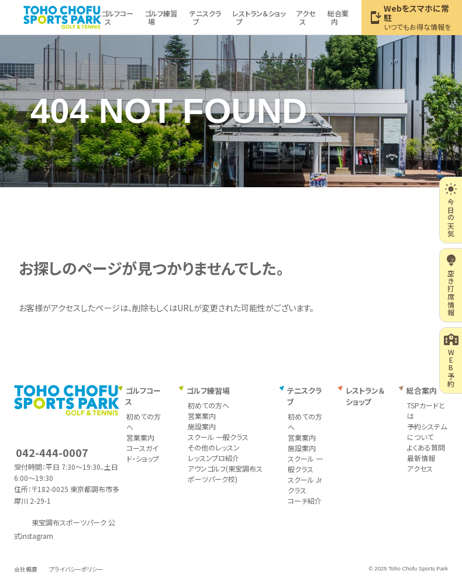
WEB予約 (451, 360)
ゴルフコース (142, 396)
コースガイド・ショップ (142, 453)
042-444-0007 (52, 452)
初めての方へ (208, 405)
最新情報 (421, 458)
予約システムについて (427, 431)
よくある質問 (426, 447)
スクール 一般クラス (218, 437)
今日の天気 (450, 210)
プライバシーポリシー (76, 569)
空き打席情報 (451, 285)
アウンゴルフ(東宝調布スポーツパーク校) (225, 473)
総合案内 (421, 390)
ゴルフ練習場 (208, 390)
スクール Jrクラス (305, 484)
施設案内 (202, 426)
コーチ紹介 (305, 501)
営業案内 (140, 437)
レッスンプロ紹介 (213, 458)
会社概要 (25, 569)
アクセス (420, 468)
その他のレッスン (214, 447)
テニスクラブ (304, 396)
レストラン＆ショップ (365, 396)
